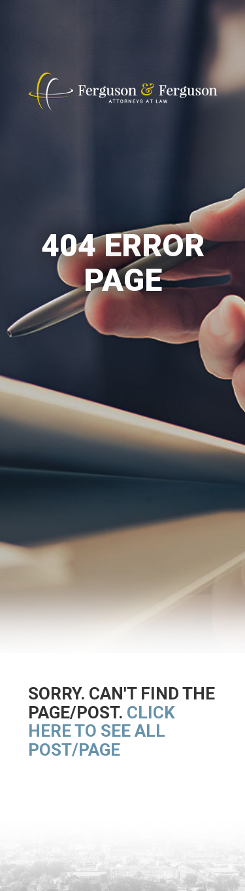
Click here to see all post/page (101, 731)
